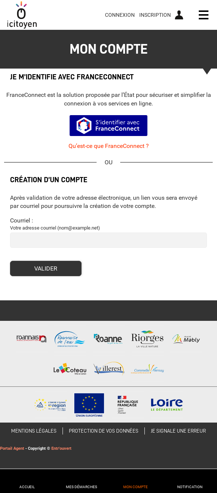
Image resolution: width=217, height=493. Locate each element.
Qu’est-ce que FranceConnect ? (108, 145)
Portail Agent (12, 448)
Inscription (155, 15)
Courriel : (21, 220)
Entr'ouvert (61, 448)
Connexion (120, 15)
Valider (45, 268)
